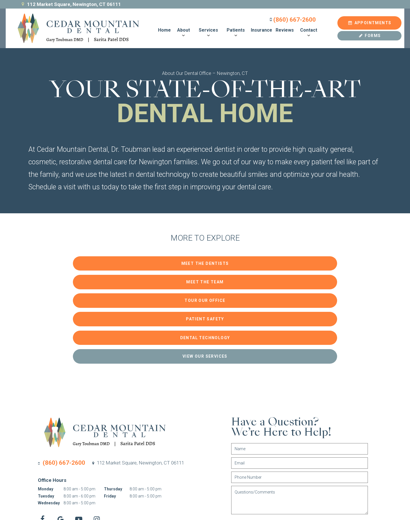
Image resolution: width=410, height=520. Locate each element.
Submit (265, 447)
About (182, 31)
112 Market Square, (137, 383)
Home (163, 28)
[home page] (73, 27)
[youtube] (83, 440)
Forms (369, 34)
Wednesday (49, 423)
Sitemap (102, 492)
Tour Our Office (307, 260)
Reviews (283, 28)
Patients (234, 31)
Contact (307, 31)
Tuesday (46, 416)
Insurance (260, 28)
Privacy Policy (125, 492)
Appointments (369, 21)
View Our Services (307, 277)
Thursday (113, 409)
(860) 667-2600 (290, 18)
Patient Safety (102, 277)
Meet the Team (205, 260)
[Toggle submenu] (182, 34)
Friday (110, 416)
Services (207, 31)
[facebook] (40, 440)
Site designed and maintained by (327, 491)
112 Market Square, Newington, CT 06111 (70, 4)
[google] (61, 440)
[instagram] (104, 440)
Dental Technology (205, 277)
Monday (45, 409)
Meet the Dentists (102, 260)
